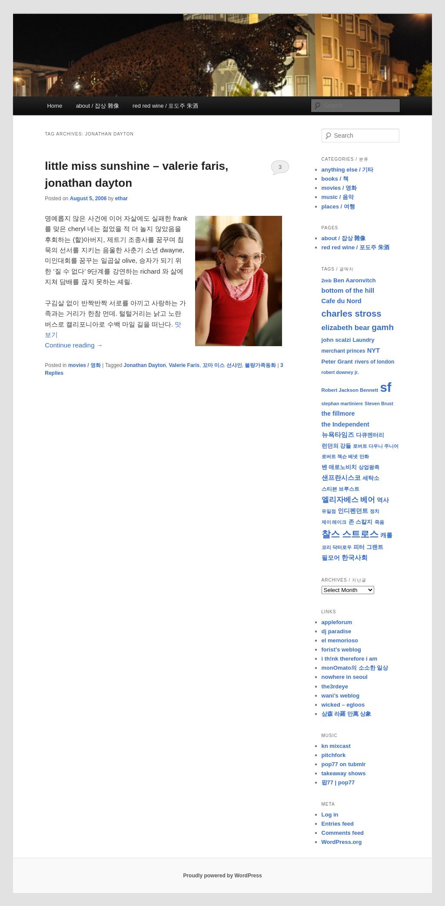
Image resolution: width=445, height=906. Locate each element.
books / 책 (335, 178)
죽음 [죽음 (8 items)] (379, 522)
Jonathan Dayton (145, 365)
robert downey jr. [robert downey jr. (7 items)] (340, 372)
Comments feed (343, 833)
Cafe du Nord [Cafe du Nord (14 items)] (342, 301)
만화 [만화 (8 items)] (364, 456)
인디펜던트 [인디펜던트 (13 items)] (353, 510)
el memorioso (340, 640)
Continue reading (74, 345)
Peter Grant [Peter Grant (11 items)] (337, 361)
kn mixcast (336, 746)
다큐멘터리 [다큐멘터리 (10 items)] (370, 435)
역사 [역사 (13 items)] (383, 499)
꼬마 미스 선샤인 (222, 365)
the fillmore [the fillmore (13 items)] (338, 413)
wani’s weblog (341, 695)
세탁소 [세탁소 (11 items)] (370, 478)
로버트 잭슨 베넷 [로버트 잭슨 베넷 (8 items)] (340, 456)
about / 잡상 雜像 (97, 106)
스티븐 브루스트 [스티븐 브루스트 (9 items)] (340, 489)
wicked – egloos (343, 704)
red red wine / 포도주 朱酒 (165, 106)
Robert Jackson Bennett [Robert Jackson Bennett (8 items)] (350, 390)
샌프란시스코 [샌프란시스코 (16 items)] (341, 477)
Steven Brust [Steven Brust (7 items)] (379, 403)
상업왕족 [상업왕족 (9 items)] (369, 467)
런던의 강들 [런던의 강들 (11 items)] (337, 446)
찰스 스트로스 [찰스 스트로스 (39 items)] (350, 534)
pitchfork (334, 755)
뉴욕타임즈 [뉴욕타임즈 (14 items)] (338, 434)
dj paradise (337, 631)
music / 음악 (338, 197)
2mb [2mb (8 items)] (327, 280)
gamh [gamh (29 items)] (383, 327)
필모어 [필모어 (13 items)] (331, 557)
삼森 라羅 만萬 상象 (347, 714)
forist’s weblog (341, 649)
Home (54, 106)
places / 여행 (338, 206)
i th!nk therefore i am (350, 658)
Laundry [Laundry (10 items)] (364, 340)
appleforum (337, 622)
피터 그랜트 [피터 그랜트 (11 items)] (368, 547)
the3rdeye (335, 686)
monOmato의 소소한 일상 (355, 668)
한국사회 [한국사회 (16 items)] (355, 557)
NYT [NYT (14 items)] (373, 350)
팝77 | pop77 (338, 782)
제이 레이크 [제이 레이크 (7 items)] (334, 522)
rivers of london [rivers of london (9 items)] (375, 362)
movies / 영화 (84, 365)
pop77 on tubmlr (344, 764)
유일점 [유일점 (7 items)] (329, 511)
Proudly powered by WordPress (222, 876)
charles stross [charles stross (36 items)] (352, 313)
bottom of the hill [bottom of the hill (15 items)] (348, 290)
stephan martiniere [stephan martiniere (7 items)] (342, 403)
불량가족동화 (260, 365)
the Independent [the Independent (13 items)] (345, 424)
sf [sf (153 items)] (386, 387)
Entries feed (338, 823)
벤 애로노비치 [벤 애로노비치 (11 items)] (339, 467)
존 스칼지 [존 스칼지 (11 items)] (361, 522)
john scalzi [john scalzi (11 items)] (336, 340)
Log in (330, 814)
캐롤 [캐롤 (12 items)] (386, 535)
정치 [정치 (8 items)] (374, 511)
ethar (121, 198)
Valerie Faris (184, 365)
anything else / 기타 (348, 169)
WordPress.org (342, 842)
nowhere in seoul (345, 677)
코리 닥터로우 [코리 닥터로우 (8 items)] (337, 547)
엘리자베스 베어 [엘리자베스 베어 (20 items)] (348, 500)
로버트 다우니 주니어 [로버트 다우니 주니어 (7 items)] (376, 446)
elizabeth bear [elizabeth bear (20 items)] (346, 328)
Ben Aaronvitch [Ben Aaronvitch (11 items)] (354, 280)
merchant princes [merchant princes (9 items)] (343, 351)
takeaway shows (344, 773)
